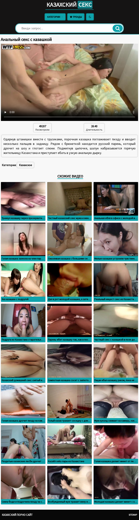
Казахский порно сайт (17, 515)
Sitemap (133, 514)
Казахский (69, 5)
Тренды (76, 16)
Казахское (25, 165)
